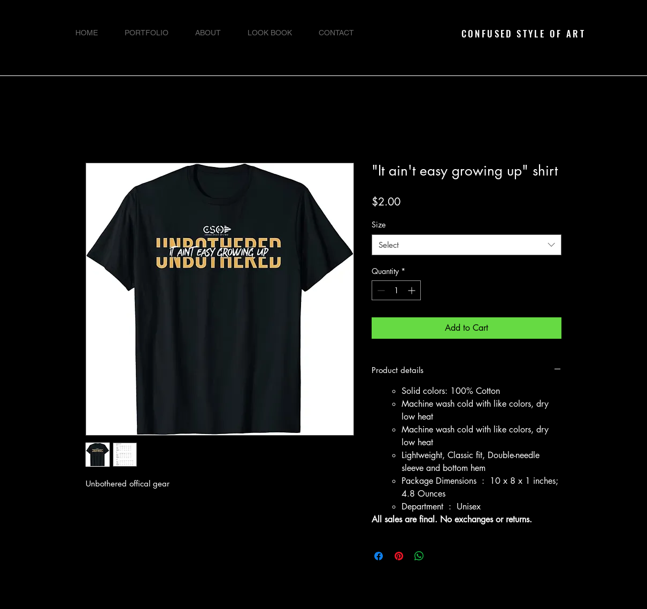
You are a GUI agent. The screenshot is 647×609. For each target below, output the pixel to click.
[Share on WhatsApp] (419, 556)
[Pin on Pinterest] (398, 556)
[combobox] (466, 244)
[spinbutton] (396, 290)
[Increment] (412, 290)
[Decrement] (380, 290)
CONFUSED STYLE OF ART (523, 33)
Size (379, 224)
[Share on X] (439, 556)
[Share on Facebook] (378, 556)
